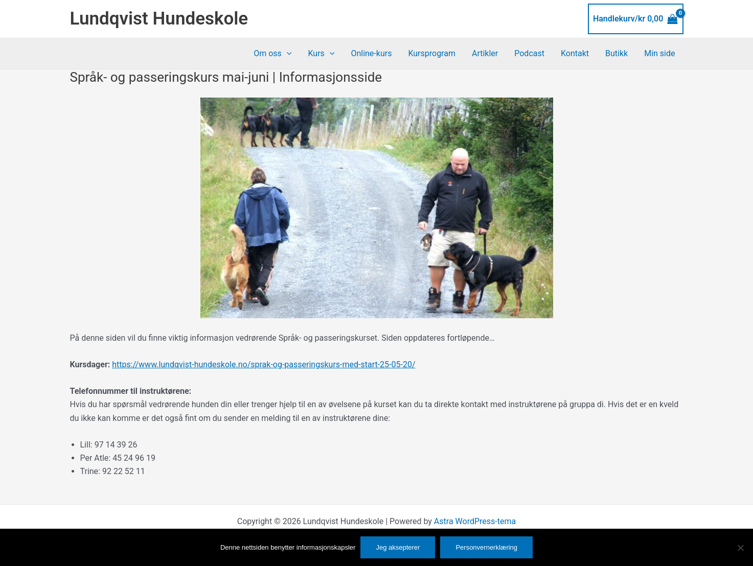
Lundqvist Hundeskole (159, 18)
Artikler (485, 53)
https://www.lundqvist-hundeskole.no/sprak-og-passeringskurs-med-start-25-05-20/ (263, 364)
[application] (287, 53)
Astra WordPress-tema (475, 521)
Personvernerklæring (486, 547)
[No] (740, 548)
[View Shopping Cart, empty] (635, 19)
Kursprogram (431, 53)
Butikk (616, 53)
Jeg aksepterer (398, 547)
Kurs (321, 53)
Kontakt (575, 53)
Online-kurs (371, 53)
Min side (659, 53)
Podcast (529, 53)
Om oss (272, 53)
